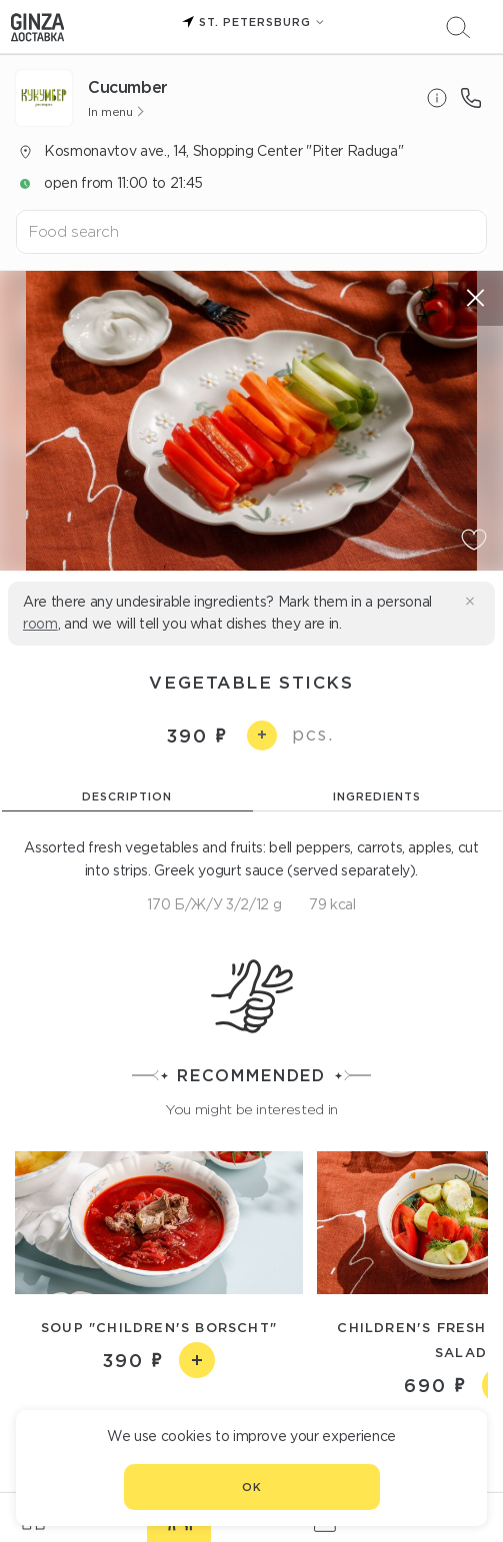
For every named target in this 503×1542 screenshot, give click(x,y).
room (40, 624)
